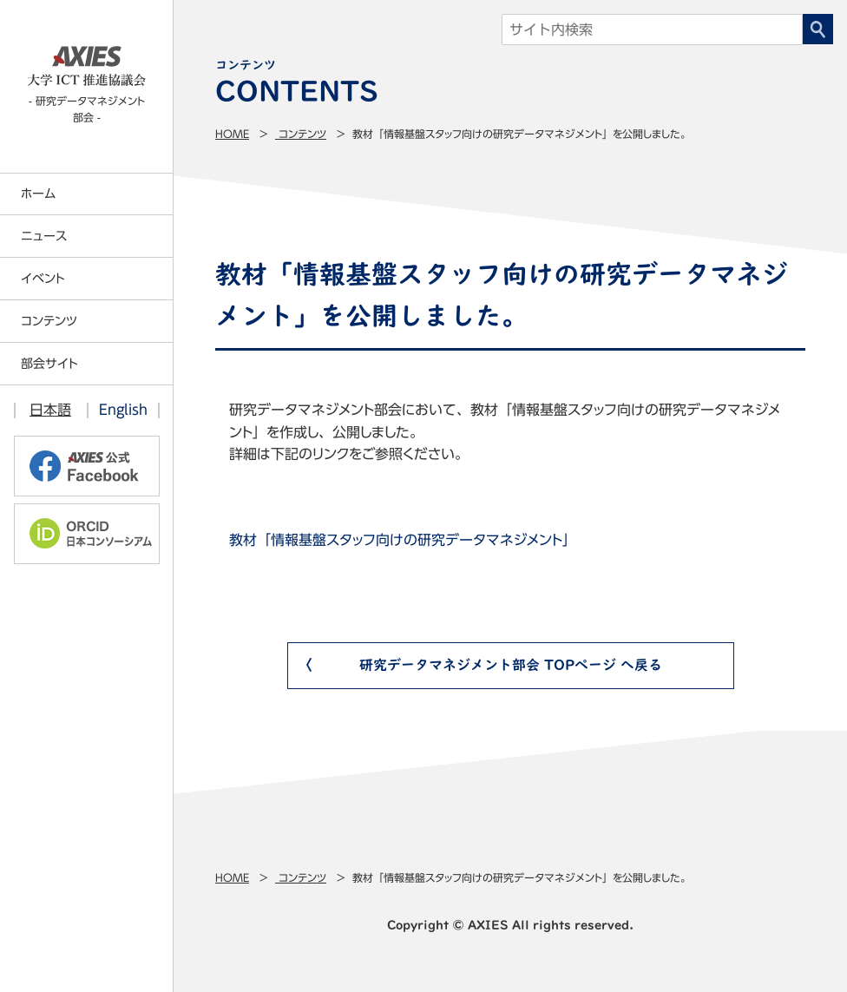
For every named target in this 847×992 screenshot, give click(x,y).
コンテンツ (300, 133)
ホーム (38, 193)
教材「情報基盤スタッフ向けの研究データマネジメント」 (402, 540)
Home (232, 133)
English (123, 410)
